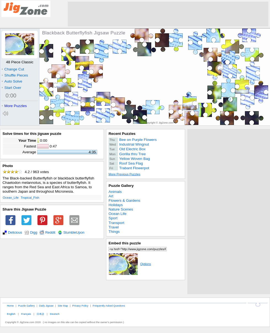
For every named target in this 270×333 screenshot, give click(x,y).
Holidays (116, 205)
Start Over (11, 88)
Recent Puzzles (122, 134)
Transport (116, 223)
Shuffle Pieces (15, 75)
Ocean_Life (11, 197)
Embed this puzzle (125, 243)
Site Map (63, 305)
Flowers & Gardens (124, 200)
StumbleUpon (74, 232)
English (11, 313)
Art (111, 196)
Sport (113, 218)
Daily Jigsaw (46, 305)
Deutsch (54, 313)
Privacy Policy (80, 305)
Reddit (50, 232)
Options (130, 264)
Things (114, 232)
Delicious (15, 232)
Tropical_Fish (30, 197)
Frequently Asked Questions (109, 305)
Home (10, 305)
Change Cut (13, 69)
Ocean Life (117, 214)
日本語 (40, 313)
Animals (115, 192)
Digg (33, 232)
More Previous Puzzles (124, 174)
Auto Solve (12, 81)
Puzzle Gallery (121, 186)
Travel (114, 227)
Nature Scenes (121, 209)
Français (26, 313)
